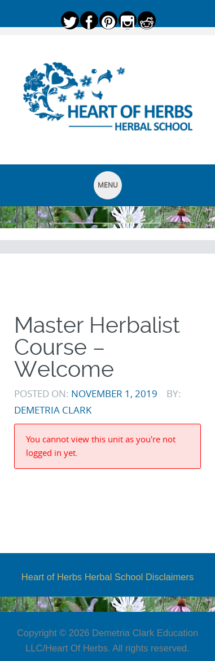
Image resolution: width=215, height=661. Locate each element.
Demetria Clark (52, 409)
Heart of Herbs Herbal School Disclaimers (107, 577)
